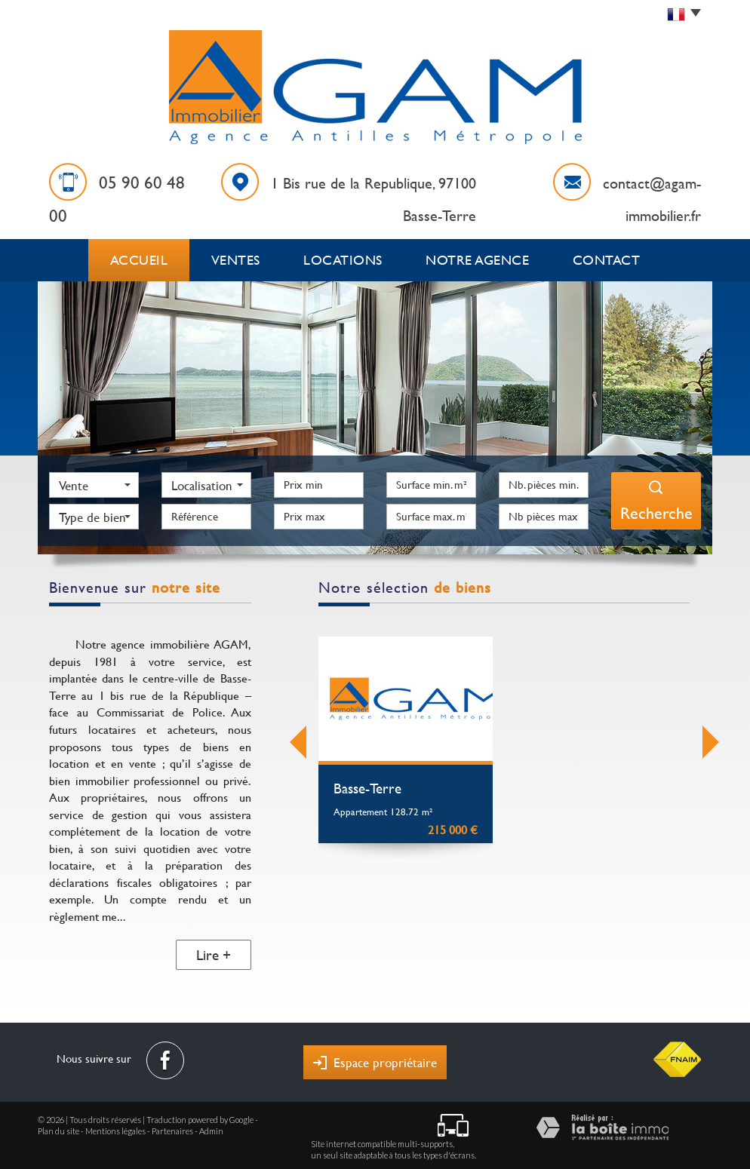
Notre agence (480, 258)
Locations (349, 258)
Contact (605, 258)
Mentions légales (115, 1127)
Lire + (213, 951)
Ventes (241, 258)
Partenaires (172, 1127)
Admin (211, 1127)
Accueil (140, 258)
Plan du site (58, 1127)
